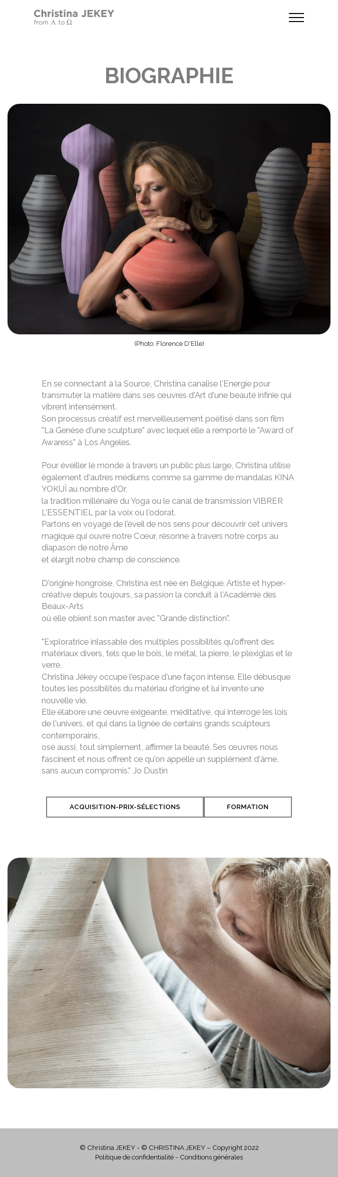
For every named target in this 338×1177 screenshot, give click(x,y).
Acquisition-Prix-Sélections (125, 807)
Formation (247, 807)
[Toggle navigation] (296, 18)
